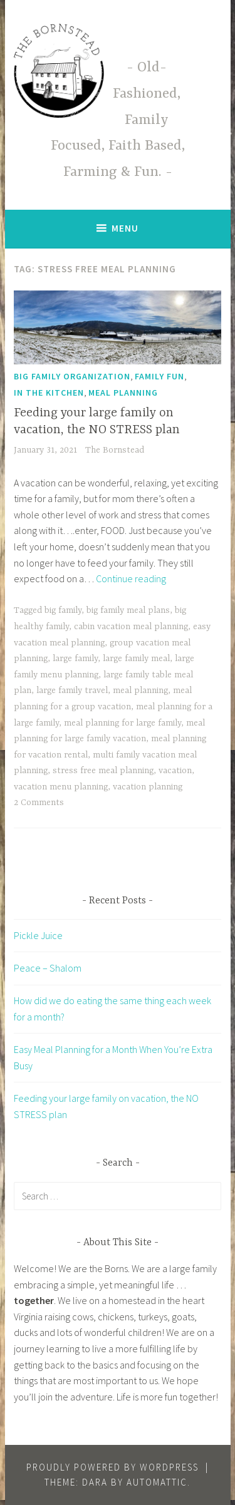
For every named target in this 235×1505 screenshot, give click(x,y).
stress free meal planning (103, 771)
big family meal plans (128, 610)
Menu (125, 228)
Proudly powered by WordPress (112, 1467)
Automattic (157, 1482)
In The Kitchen (49, 392)
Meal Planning (123, 392)
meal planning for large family (122, 723)
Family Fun (159, 376)
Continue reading (131, 578)
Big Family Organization (72, 376)
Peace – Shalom (47, 968)
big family (62, 610)
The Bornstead (114, 450)
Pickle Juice (38, 935)
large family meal (136, 659)
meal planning (140, 691)
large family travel (72, 691)
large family (75, 659)
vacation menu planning (61, 787)
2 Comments (39, 803)
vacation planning (147, 787)
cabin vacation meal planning (131, 627)
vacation (175, 771)
